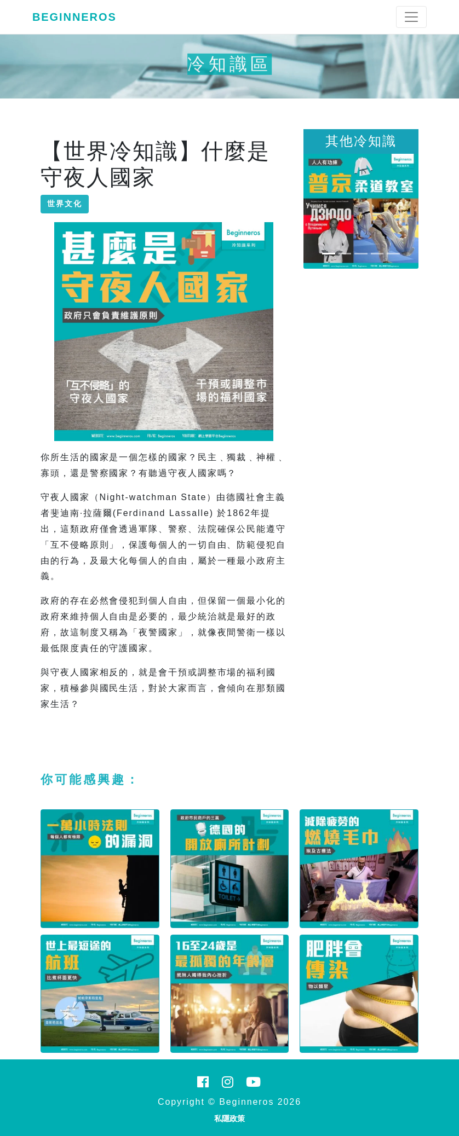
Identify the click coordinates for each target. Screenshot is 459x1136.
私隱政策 (229, 1118)
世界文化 (64, 203)
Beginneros (74, 17)
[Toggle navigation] (411, 17)
